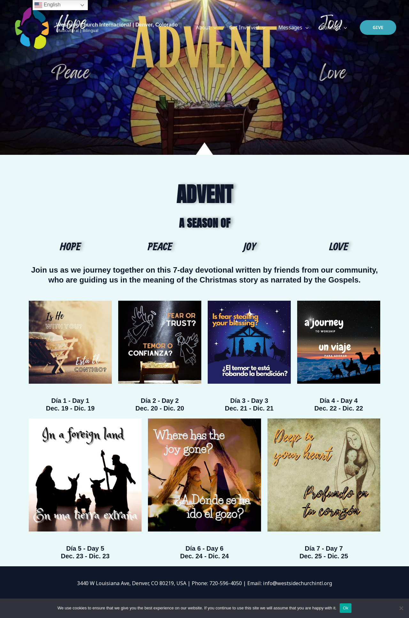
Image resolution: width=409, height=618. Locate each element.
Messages (297, 27)
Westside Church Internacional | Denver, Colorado (117, 24)
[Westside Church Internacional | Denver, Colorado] (32, 27)
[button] (378, 27)
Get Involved (253, 27)
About (215, 27)
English (47, 5)
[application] (222, 27)
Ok (345, 608)
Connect (335, 27)
